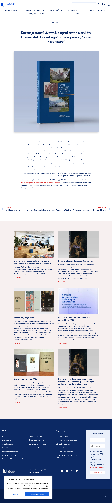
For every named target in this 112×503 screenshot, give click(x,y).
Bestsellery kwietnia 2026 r (26, 379)
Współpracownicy (8, 444)
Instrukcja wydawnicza (37, 444)
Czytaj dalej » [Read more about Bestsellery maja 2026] (18, 343)
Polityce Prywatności (97, 467)
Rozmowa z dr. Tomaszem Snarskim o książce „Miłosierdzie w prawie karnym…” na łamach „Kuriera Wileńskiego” (77, 382)
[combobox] (84, 4)
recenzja (79, 180)
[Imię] (97, 440)
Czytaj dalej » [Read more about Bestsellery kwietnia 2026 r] (18, 402)
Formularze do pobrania (38, 448)
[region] (28, 487)
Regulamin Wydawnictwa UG (12, 459)
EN (103, 4)
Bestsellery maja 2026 (24, 318)
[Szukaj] (98, 4)
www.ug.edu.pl (105, 496)
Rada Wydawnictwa (9, 448)
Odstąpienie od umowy (64, 444)
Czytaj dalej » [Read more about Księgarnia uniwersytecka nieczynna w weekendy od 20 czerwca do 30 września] (18, 277)
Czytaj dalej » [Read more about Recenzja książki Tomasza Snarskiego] (62, 282)
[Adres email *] (97, 446)
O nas (4, 437)
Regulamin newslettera (64, 451)
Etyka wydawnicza (9, 455)
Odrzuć (15, 494)
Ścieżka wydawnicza (36, 440)
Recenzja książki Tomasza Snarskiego (75, 261)
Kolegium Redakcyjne (10, 451)
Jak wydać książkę (35, 437)
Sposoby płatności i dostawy (66, 448)
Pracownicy (6, 440)
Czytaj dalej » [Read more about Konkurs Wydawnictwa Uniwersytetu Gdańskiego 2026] (62, 343)
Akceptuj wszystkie (37, 494)
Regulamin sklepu (62, 437)
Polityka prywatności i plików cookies (66, 456)
